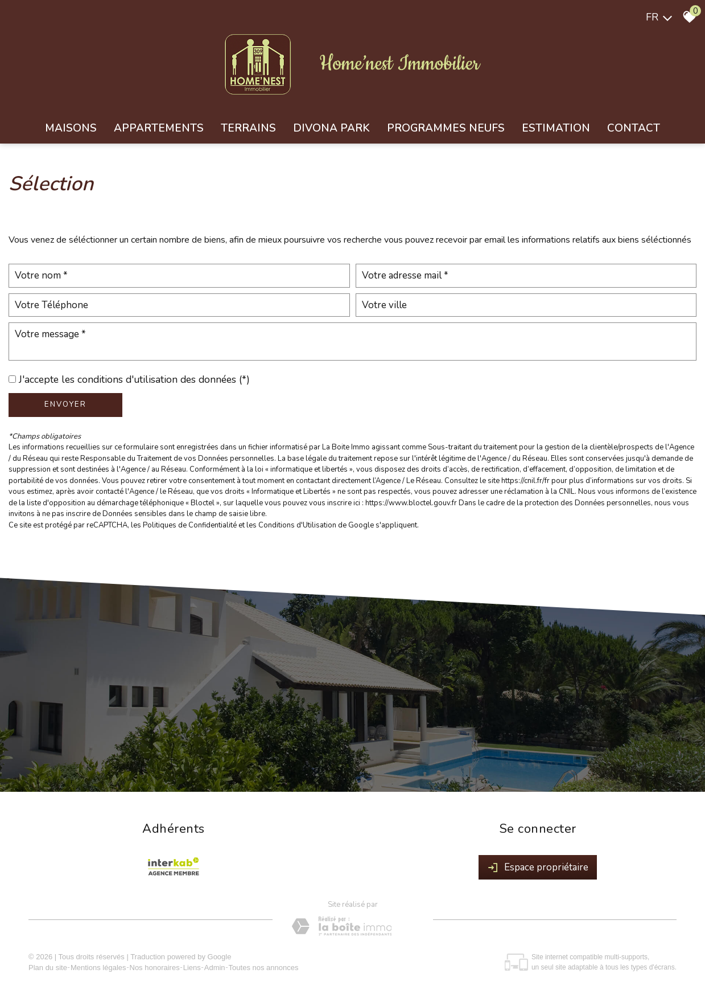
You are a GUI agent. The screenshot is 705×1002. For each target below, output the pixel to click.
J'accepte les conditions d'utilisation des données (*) (134, 379)
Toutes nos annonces (264, 967)
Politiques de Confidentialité (190, 525)
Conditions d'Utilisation (297, 525)
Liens (192, 967)
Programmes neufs (446, 128)
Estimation (556, 128)
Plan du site (47, 967)
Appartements (159, 128)
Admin (214, 967)
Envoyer (65, 404)
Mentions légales (98, 967)
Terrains (248, 128)
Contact (633, 128)
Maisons (71, 128)
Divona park (331, 128)
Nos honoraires (155, 967)
